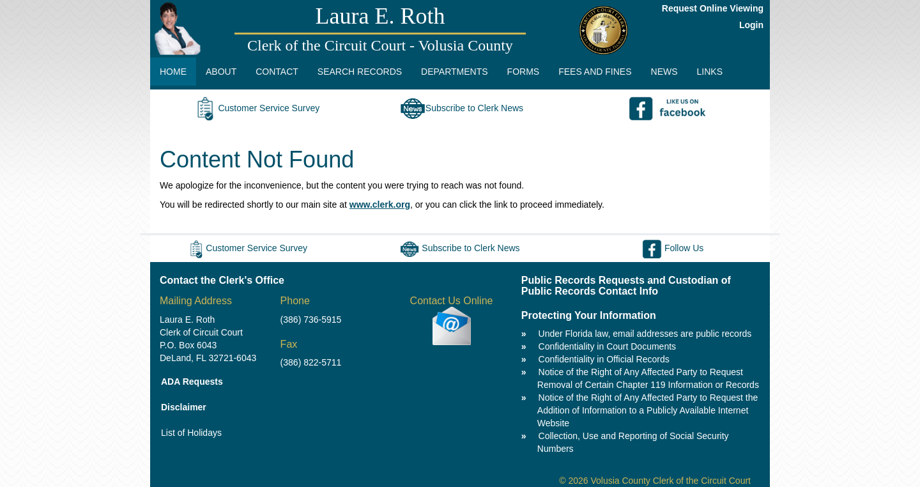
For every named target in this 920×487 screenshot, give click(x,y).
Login (751, 25)
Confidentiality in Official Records (604, 359)
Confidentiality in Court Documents (608, 346)
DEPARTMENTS (454, 71)
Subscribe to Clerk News (461, 108)
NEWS (664, 71)
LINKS (710, 71)
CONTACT (277, 71)
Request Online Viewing (712, 8)
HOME (173, 71)
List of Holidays (191, 433)
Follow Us (672, 248)
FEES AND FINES (594, 71)
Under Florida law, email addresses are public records (645, 334)
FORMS (523, 71)
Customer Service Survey (255, 108)
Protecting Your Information (588, 315)
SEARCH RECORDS (360, 71)
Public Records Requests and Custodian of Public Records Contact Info (626, 286)
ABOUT (221, 71)
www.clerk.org (379, 204)
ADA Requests (192, 381)
